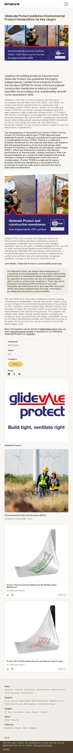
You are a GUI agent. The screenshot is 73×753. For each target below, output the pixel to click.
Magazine (35, 712)
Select (60, 595)
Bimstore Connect (58, 690)
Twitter (24, 728)
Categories (9, 690)
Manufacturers (30, 690)
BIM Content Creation (40, 701)
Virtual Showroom (43, 690)
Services (14, 701)
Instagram (32, 728)
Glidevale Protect (13, 445)
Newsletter (9, 728)
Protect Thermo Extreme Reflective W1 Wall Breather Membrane (32, 586)
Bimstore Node (27, 693)
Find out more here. (42, 745)
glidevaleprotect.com (51, 329)
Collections (18, 690)
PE (7, 738)
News (15, 364)
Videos (28, 712)
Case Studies (19, 712)
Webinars (44, 712)
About (7, 720)
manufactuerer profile (21, 331)
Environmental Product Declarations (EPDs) (25, 515)
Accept (6, 749)
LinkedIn (30, 334)
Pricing (7, 701)
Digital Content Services (14, 704)
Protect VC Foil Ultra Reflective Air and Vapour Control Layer (35, 661)
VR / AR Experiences (12, 693)
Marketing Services (56, 701)
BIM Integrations (30, 704)
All (5, 712)
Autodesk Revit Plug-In (47, 704)
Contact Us (15, 720)
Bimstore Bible (25, 701)
